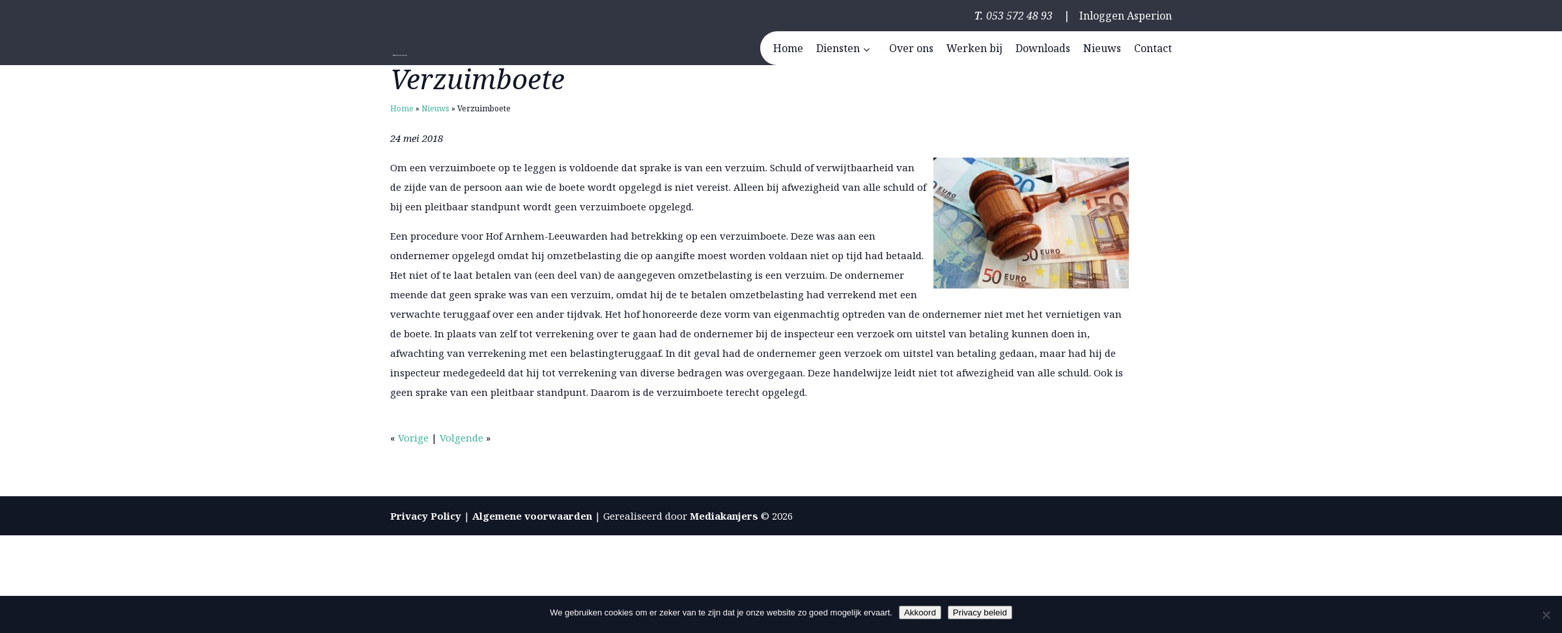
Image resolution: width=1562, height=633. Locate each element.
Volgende (461, 437)
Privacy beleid (980, 612)
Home (402, 108)
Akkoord (920, 612)
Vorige (413, 437)
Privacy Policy (425, 515)
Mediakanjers (724, 515)
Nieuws (435, 108)
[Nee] (1545, 614)
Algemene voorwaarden (532, 515)
